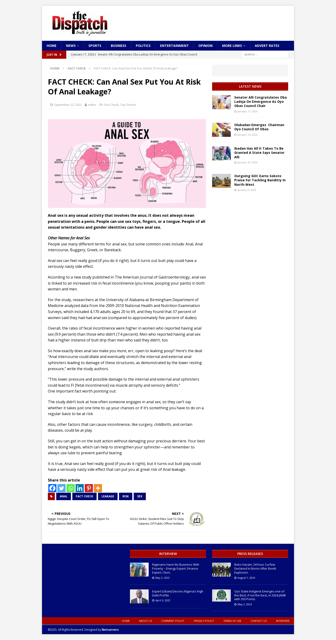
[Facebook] (52, 488)
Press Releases (250, 553)
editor (92, 105)
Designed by (101, 630)
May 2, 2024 (245, 604)
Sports (94, 45)
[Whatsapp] (70, 488)
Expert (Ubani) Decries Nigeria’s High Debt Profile (177, 593)
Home (51, 45)
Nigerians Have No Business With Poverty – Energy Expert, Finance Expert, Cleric (175, 568)
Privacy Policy (204, 621)
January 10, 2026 (247, 162)
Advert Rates (267, 45)
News (71, 45)
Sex (139, 496)
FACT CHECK (84, 496)
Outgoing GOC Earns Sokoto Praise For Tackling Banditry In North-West (260, 180)
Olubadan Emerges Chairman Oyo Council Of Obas (259, 127)
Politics (143, 45)
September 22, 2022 (68, 105)
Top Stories (128, 105)
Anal (63, 496)
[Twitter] (61, 488)
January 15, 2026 (247, 134)
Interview (168, 553)
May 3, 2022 (162, 577)
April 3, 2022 (162, 600)
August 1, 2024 (246, 577)
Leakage (108, 496)
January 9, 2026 (247, 190)
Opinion (205, 45)
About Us (145, 621)
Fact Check (111, 105)
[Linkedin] (80, 488)
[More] (98, 488)
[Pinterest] (89, 488)
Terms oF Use (232, 621)
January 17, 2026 (247, 111)
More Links (232, 45)
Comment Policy (172, 621)
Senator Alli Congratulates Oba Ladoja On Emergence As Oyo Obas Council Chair (260, 101)
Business (118, 45)
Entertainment (174, 45)
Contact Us (259, 621)
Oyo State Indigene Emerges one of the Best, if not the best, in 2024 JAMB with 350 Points (260, 595)
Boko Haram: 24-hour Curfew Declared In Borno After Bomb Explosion (255, 568)
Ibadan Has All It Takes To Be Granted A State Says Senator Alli (259, 152)
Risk (125, 496)
